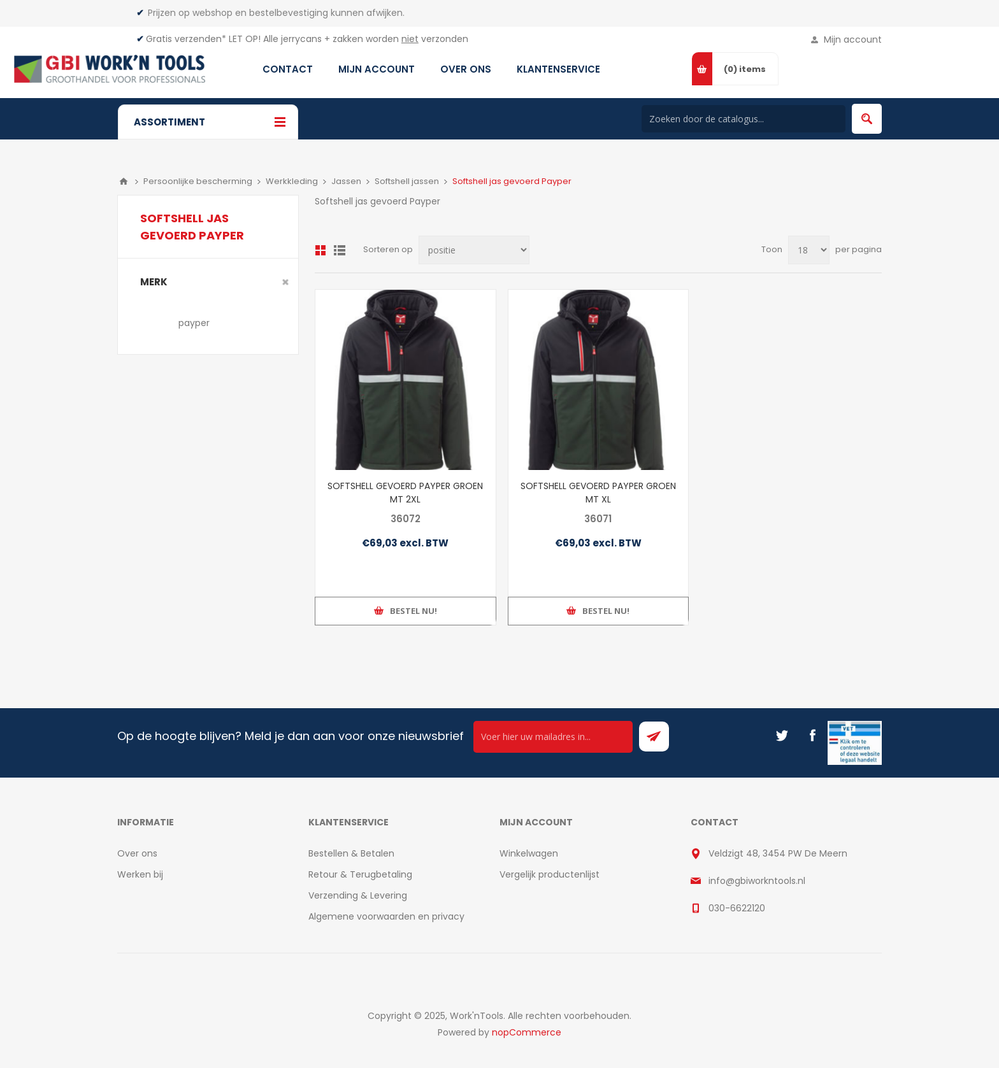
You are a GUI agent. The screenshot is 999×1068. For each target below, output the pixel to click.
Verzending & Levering (357, 895)
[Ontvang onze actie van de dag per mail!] (553, 737)
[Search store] (743, 118)
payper (194, 323)
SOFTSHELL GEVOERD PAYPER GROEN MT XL (598, 493)
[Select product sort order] (474, 250)
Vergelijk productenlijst (550, 874)
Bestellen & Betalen (351, 853)
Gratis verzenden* (186, 38)
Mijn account (853, 39)
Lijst (339, 250)
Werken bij (140, 874)
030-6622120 (736, 908)
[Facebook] (812, 735)
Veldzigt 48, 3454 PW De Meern (777, 853)
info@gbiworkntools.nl (756, 880)
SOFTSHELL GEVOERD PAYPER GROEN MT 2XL (405, 493)
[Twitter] (782, 735)
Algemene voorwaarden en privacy (386, 916)
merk (154, 281)
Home (123, 181)
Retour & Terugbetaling (360, 874)
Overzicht (320, 250)
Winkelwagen (529, 853)
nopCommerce (526, 1032)
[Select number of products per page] (809, 250)
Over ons (137, 853)
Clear (285, 282)
